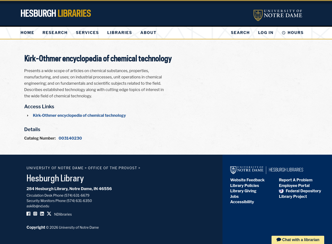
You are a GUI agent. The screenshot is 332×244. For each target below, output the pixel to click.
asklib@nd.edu (37, 206)
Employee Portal (294, 185)
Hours (296, 32)
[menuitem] (27, 33)
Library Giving (243, 191)
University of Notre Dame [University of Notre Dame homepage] (55, 168)
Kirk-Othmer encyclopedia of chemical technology (79, 115)
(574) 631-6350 (79, 201)
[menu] (92, 33)
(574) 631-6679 (76, 195)
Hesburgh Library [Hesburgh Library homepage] (55, 178)
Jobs (234, 196)
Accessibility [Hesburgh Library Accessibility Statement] (242, 202)
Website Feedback (247, 180)
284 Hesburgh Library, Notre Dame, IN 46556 (69, 188)
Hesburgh (55, 13)
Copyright (35, 227)
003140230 (70, 138)
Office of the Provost (112, 168)
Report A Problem (295, 180)
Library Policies (244, 185)
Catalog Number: (40, 138)
